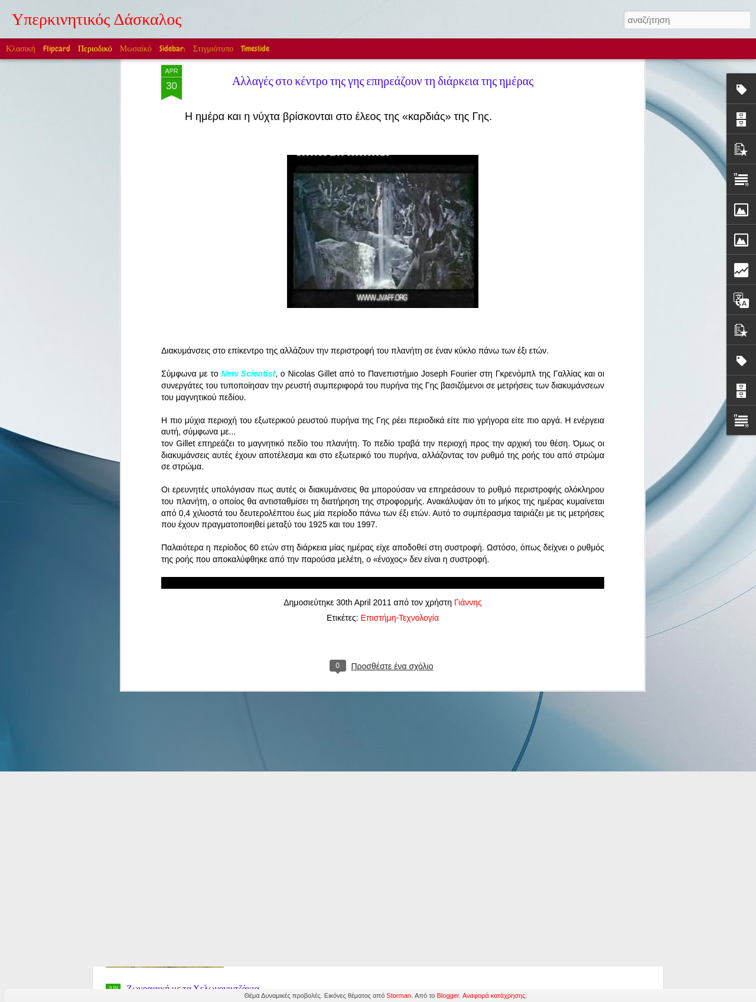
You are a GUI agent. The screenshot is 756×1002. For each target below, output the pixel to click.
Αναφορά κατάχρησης (494, 995)
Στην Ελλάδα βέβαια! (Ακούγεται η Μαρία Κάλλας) (223, 804)
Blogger (448, 995)
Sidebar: (172, 48)
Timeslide (255, 48)
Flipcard (56, 48)
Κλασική (20, 48)
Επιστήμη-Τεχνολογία (400, 469)
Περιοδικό (95, 48)
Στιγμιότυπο (213, 48)
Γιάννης (468, 454)
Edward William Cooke (314, 854)
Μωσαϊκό (136, 48)
